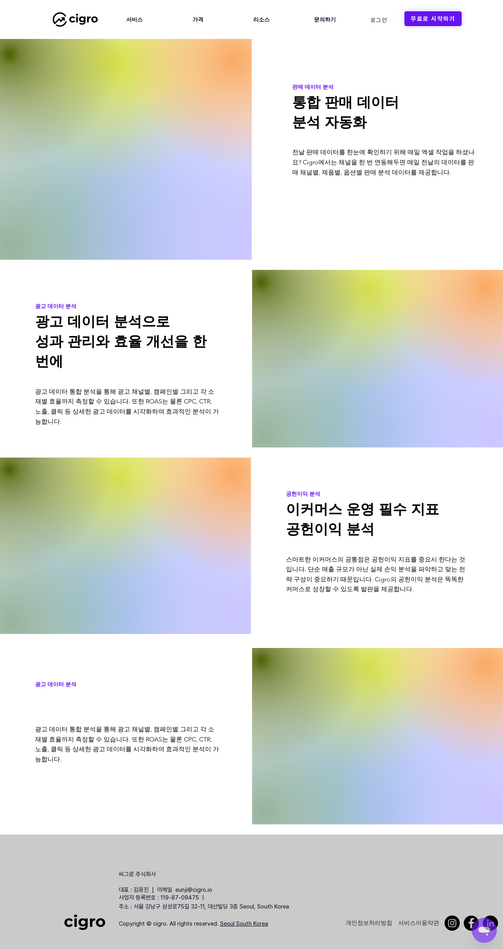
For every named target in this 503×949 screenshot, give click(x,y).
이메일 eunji (170, 889)
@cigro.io (202, 889)
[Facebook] (471, 923)
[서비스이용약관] (419, 923)
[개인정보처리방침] (369, 923)
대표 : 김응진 (134, 889)
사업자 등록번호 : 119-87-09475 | (162, 897)
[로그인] (379, 19)
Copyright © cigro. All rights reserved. (169, 923)
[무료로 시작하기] (433, 18)
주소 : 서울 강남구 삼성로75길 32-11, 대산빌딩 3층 (178, 906)
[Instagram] (452, 923)
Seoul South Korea (244, 923)
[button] (134, 19)
